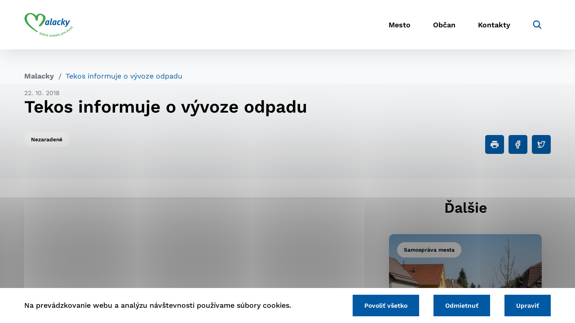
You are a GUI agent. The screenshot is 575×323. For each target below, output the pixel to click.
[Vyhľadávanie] (537, 24)
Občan (444, 25)
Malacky (39, 76)
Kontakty (494, 25)
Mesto (400, 25)
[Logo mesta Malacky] (48, 25)
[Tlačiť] (494, 144)
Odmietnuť (461, 305)
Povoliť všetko (385, 305)
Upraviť (527, 305)
